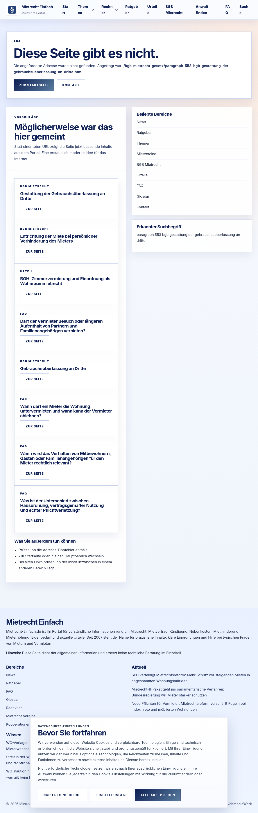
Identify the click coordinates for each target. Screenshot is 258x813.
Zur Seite (35, 209)
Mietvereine (146, 154)
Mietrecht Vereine (21, 716)
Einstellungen (113, 795)
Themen (143, 143)
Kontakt (70, 85)
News (141, 122)
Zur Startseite (34, 85)
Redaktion (14, 708)
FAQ (140, 186)
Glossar (143, 196)
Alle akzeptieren (161, 795)
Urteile (142, 175)
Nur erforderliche (62, 795)
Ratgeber (144, 132)
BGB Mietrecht (149, 164)
